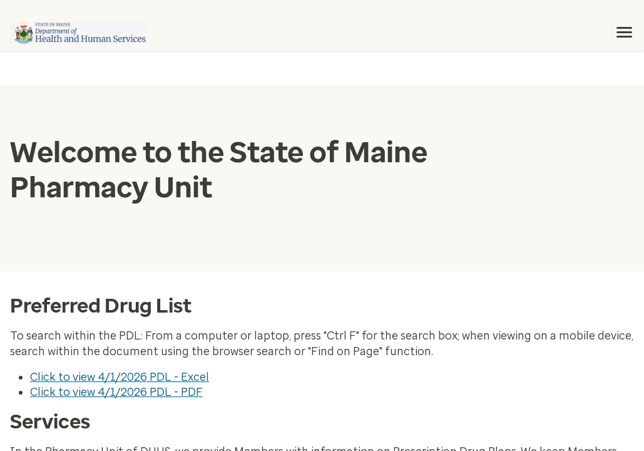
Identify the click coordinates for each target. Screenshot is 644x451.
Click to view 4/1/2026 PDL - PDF (116, 392)
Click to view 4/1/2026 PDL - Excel (119, 377)
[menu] (624, 32)
